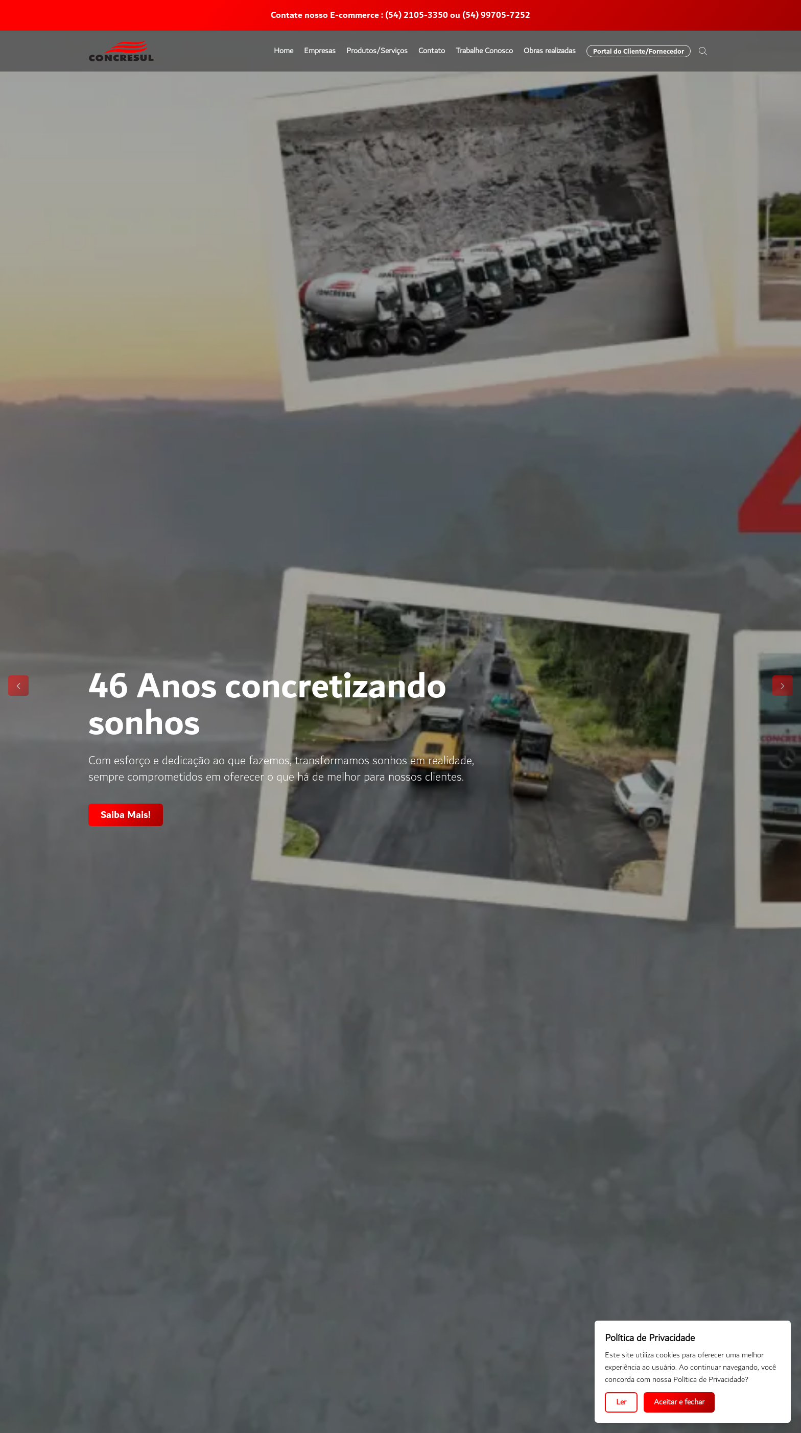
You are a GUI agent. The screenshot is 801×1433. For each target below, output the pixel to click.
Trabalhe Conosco (484, 50)
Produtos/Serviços (377, 50)
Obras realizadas (550, 50)
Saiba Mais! (126, 815)
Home (283, 50)
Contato (431, 50)
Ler (621, 1402)
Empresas (320, 50)
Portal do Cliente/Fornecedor (638, 51)
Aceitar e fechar (679, 1402)
